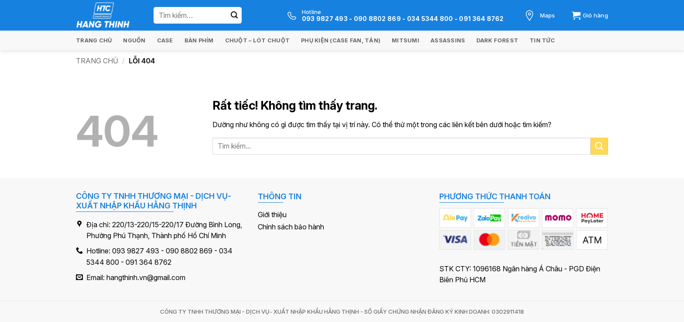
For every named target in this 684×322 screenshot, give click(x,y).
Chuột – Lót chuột (257, 40)
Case (165, 40)
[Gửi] (234, 15)
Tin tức (542, 40)
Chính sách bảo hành (291, 226)
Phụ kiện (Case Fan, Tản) (340, 40)
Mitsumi (405, 40)
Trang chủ (94, 40)
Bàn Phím (199, 40)
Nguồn (134, 40)
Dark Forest (497, 40)
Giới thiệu (272, 214)
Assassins (448, 40)
